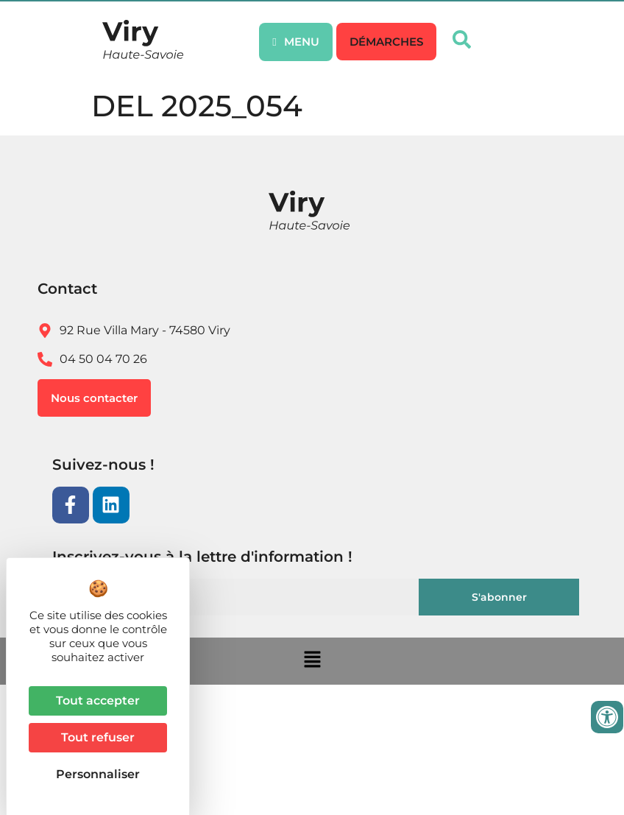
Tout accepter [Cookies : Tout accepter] (98, 701)
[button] (386, 41)
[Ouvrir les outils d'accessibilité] (607, 717)
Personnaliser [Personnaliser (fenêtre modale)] (98, 774)
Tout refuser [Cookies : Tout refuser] (98, 737)
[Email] (239, 597)
